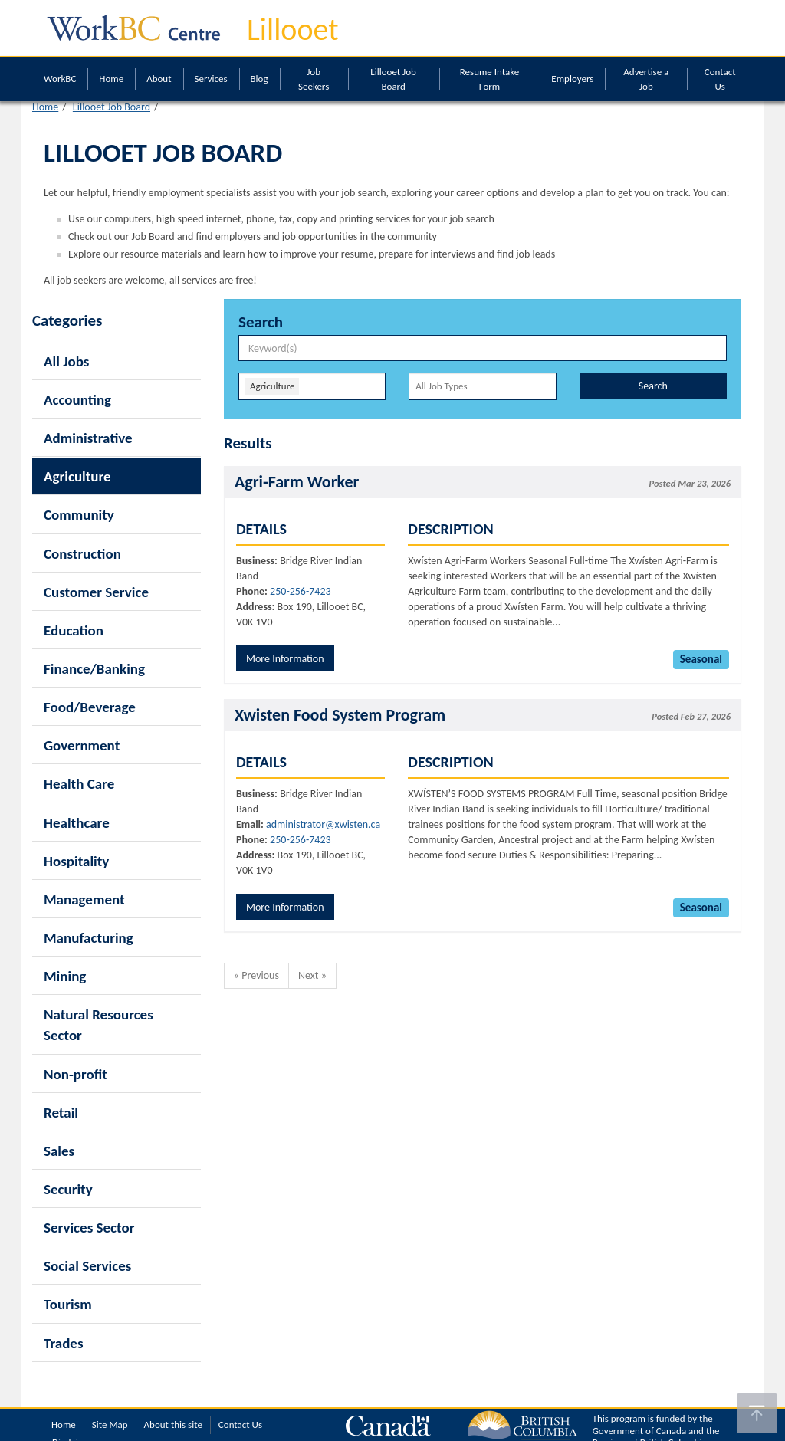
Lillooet (293, 29)
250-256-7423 (300, 591)
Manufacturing (88, 938)
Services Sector (89, 1227)
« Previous (256, 975)
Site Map (110, 1424)
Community (79, 515)
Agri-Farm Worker (297, 481)
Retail (61, 1112)
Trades (64, 1343)
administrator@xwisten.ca (323, 824)
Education (73, 630)
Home (111, 78)
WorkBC (60, 78)
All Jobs (66, 361)
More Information (285, 658)
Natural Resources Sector (98, 1025)
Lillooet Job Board (393, 79)
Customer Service (96, 592)
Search (653, 385)
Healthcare (77, 823)
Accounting (77, 400)
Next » (312, 975)
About (158, 78)
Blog (259, 78)
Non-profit (75, 1074)
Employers (572, 78)
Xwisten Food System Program (340, 714)
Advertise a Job (645, 79)
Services (211, 78)
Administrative (88, 438)
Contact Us (720, 79)
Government (82, 745)
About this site (173, 1424)
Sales (59, 1151)
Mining (65, 976)
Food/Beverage (90, 707)
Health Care (79, 784)
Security (68, 1189)
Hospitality (76, 861)
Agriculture (77, 476)
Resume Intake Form (489, 79)
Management (84, 899)
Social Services (87, 1266)
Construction (82, 554)
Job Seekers (313, 79)
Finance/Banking (94, 669)
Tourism (68, 1304)
